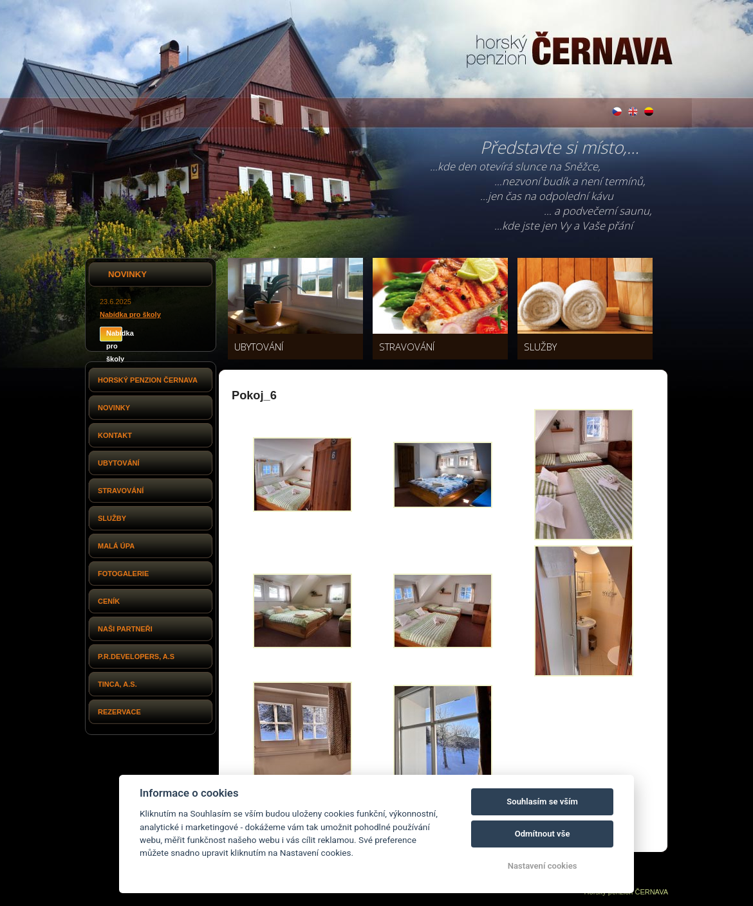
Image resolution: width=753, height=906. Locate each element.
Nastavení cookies (542, 866)
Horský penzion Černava (148, 380)
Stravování (121, 490)
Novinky (114, 408)
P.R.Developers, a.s (136, 656)
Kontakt (115, 435)
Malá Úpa (116, 546)
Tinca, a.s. (117, 684)
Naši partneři (125, 629)
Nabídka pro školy (130, 314)
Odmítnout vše (542, 833)
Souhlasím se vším (542, 801)
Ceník (109, 601)
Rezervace (119, 712)
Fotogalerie (123, 573)
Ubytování (119, 463)
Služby (112, 518)
